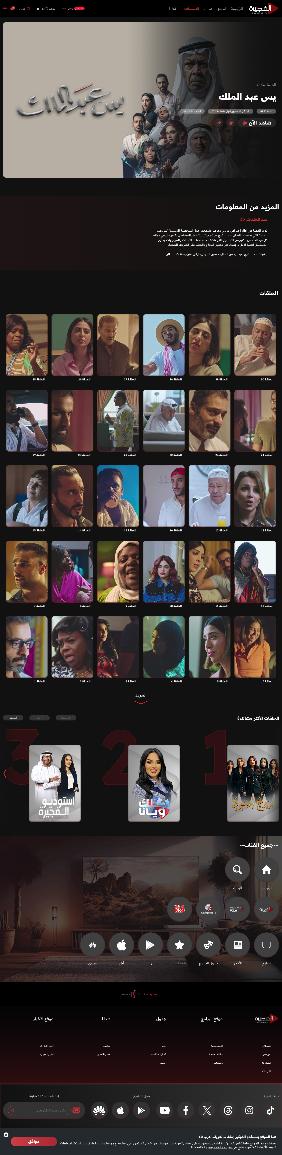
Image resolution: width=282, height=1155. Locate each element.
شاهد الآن (257, 122)
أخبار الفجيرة (46, 1057)
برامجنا (106, 1048)
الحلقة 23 (221, 455)
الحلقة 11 (221, 606)
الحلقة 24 (267, 455)
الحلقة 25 (39, 379)
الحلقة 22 (176, 455)
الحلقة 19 (39, 455)
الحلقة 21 (130, 455)
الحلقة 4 (176, 681)
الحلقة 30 (267, 379)
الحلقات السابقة (192, 111)
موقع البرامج (212, 1021)
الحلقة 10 (175, 606)
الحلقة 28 (176, 379)
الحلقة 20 (84, 455)
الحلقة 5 (222, 681)
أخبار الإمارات (46, 1048)
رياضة (163, 1065)
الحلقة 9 (131, 606)
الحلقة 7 (39, 606)
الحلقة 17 (221, 530)
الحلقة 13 (39, 530)
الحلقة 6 (268, 681)
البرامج (222, 8)
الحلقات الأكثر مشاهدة (253, 719)
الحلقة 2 (85, 681)
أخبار (210, 8)
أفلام (164, 1048)
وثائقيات (218, 1065)
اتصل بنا (266, 1065)
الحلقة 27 (130, 379)
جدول (22, 8)
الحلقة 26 (84, 379)
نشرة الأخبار (104, 1057)
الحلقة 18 (267, 530)
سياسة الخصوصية (219, 1147)
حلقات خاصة (216, 1057)
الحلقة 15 (130, 530)
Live (106, 1021)
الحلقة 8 (85, 606)
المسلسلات (191, 8)
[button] (274, 776)
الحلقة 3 (131, 681)
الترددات (266, 1073)
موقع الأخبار (43, 1021)
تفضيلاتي (266, 1048)
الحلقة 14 (84, 530)
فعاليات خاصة (158, 1057)
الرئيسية (237, 8)
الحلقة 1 (39, 681)
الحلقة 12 (267, 606)
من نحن (266, 1057)
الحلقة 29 (221, 379)
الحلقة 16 (176, 530)
